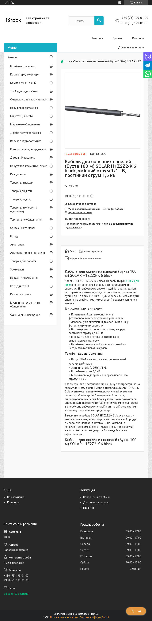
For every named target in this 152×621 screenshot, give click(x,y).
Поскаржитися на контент (64, 617)
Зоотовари (17, 269)
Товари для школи (21, 182)
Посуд (14, 236)
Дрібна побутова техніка (25, 132)
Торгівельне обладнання (26, 219)
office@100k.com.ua (16, 593)
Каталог (13, 57)
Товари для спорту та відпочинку (23, 209)
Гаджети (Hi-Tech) (21, 116)
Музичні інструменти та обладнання (25, 304)
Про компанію (16, 497)
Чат (136, 611)
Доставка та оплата (131, 47)
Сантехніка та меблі (22, 227)
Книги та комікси (20, 294)
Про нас (117, 38)
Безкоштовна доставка (82, 203)
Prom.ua (94, 614)
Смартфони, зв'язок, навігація (29, 99)
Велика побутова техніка (25, 141)
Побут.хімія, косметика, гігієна (29, 166)
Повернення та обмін (96, 497)
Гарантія (88, 507)
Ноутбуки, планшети (23, 66)
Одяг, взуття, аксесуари (25, 314)
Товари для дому (21, 199)
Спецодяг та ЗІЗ (20, 286)
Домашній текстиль (22, 157)
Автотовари (17, 244)
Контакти (138, 38)
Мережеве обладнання (25, 124)
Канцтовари (18, 174)
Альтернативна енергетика (27, 252)
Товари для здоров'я (23, 261)
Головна (97, 38)
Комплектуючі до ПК (23, 82)
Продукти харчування (24, 277)
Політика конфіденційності (94, 617)
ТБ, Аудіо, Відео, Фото (24, 91)
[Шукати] (99, 20)
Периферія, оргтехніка (24, 107)
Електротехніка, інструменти (28, 149)
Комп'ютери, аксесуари (24, 74)
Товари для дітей (21, 191)
